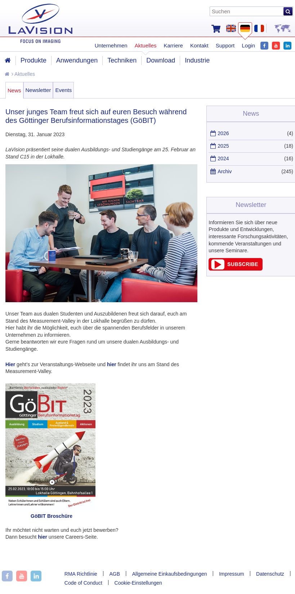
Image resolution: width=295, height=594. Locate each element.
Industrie (197, 60)
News (14, 90)
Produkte (33, 60)
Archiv (225, 171)
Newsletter (38, 90)
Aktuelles (23, 74)
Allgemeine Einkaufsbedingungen (169, 574)
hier (111, 364)
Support (225, 45)
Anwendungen (77, 60)
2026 (223, 133)
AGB (114, 574)
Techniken (122, 60)
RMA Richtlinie (80, 574)
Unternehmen (111, 45)
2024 (223, 158)
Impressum (231, 574)
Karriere (173, 45)
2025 (223, 146)
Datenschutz (270, 574)
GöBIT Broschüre (51, 516)
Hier (10, 364)
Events (63, 90)
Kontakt (199, 45)
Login (248, 45)
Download (160, 60)
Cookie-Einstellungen (138, 583)
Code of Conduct (83, 583)
